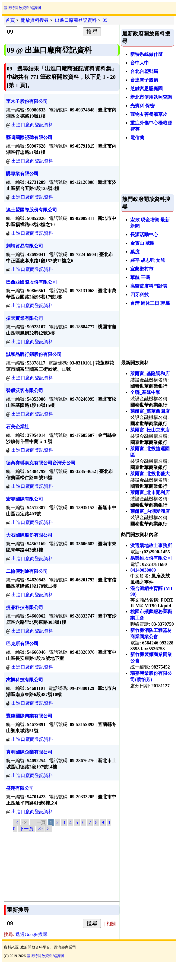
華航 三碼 (140, 277)
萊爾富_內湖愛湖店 (150, 511)
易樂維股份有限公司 (151, 558)
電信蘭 (137, 137)
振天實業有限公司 (24, 318)
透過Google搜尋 (32, 934)
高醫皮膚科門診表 (148, 286)
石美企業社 (17, 426)
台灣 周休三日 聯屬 (150, 303)
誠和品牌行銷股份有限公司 (34, 354)
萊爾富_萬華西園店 (150, 411)
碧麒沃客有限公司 (24, 390)
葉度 (135, 251)
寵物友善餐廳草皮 (148, 114)
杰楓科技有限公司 (24, 679)
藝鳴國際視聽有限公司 (29, 137)
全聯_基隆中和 (145, 392)
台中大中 (139, 62)
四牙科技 (139, 294)
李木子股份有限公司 (27, 101)
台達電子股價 (144, 79)
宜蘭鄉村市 (141, 268)
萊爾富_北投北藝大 (150, 473)
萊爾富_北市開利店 (150, 492)
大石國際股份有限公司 (29, 535)
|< (16, 822)
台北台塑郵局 (144, 71)
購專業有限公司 (22, 173)
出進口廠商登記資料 (32, 124)
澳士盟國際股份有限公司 (31, 209)
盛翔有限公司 (20, 788)
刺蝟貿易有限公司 (24, 245)
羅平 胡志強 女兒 (147, 260)
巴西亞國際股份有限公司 (31, 282)
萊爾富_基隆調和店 (150, 373)
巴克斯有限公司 (22, 643)
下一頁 (26, 828)
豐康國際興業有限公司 (29, 715)
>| (49, 828)
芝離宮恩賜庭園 (146, 88)
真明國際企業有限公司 (29, 752)
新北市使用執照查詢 (151, 97)
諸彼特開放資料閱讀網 (22, 8)
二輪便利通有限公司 (27, 571)
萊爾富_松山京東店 (150, 429)
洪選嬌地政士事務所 (151, 545)
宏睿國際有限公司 (24, 498)
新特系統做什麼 (146, 54)
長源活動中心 (144, 234)
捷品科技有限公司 (24, 607)
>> (40, 828)
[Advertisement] (62, 866)
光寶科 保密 (142, 105)
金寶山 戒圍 (142, 243)
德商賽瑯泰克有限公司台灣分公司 (41, 462)
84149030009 (143, 570)
